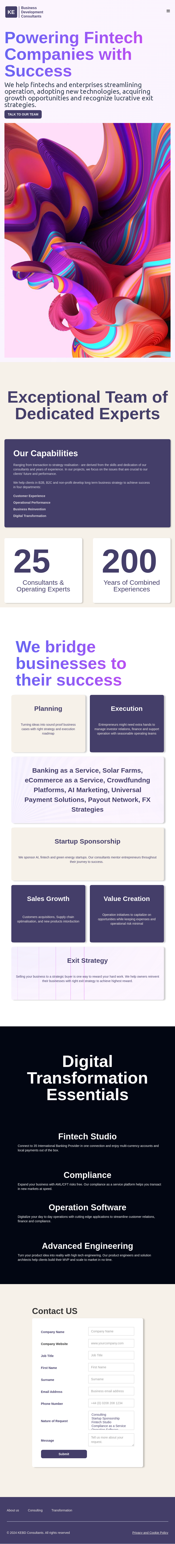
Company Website (54, 1344)
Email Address (52, 1392)
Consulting (111, 1415)
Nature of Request (54, 1421)
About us (13, 1510)
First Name (49, 1368)
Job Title (47, 1356)
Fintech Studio (111, 1422)
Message (47, 1440)
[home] (31, 12)
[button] (168, 11)
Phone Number (52, 1404)
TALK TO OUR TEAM (23, 114)
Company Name (53, 1332)
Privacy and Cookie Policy (150, 1532)
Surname (47, 1380)
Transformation (61, 1510)
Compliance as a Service (111, 1426)
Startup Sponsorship (111, 1418)
